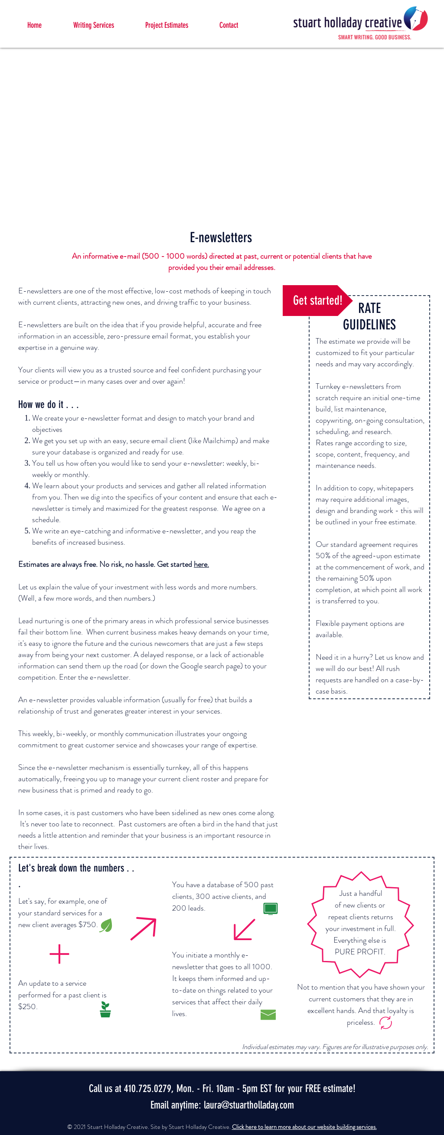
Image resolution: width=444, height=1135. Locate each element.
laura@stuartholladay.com (249, 1105)
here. (201, 564)
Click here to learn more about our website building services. (304, 1126)
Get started (175, 564)
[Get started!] (318, 300)
